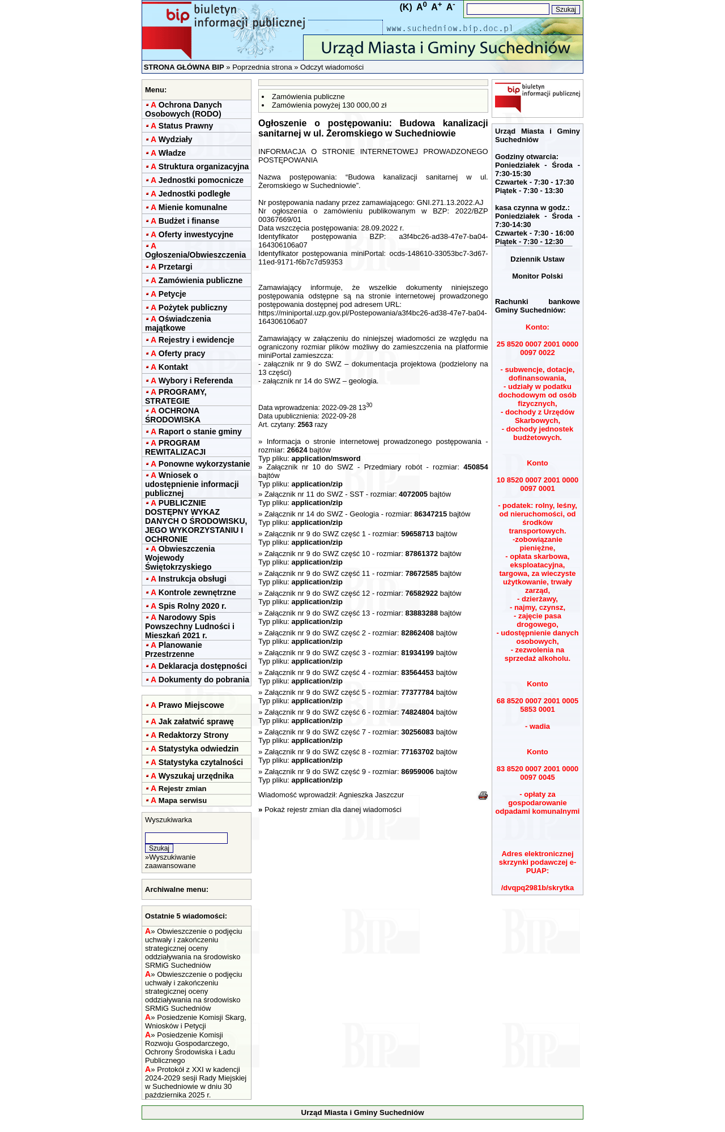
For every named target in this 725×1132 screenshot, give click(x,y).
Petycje (172, 293)
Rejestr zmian (183, 788)
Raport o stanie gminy (200, 431)
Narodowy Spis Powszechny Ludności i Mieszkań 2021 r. (189, 626)
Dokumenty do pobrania (204, 679)
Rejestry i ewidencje (196, 339)
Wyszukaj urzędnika (196, 775)
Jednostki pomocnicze (201, 180)
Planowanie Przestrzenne (173, 649)
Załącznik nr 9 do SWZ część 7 (315, 732)
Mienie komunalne (193, 207)
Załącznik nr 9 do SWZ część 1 (315, 533)
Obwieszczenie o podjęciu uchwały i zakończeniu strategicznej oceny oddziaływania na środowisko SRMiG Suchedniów (193, 948)
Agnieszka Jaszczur (371, 795)
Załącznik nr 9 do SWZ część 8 (315, 751)
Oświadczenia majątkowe (178, 323)
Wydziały (176, 139)
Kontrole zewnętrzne (197, 592)
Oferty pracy (182, 353)
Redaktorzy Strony (194, 735)
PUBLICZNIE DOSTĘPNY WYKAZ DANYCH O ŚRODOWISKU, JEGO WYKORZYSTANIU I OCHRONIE (196, 521)
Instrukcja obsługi (193, 578)
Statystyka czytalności (201, 762)
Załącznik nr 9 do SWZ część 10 (317, 553)
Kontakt (173, 366)
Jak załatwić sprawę (196, 721)
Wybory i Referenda (196, 380)
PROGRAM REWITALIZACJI (175, 447)
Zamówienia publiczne (201, 280)
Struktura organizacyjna (204, 166)
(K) (406, 7)
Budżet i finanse (189, 220)
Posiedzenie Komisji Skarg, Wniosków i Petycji (195, 1021)
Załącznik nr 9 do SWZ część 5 (315, 692)
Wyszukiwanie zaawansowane (170, 861)
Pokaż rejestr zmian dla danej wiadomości (333, 809)
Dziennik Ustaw (537, 259)
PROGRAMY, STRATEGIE (176, 396)
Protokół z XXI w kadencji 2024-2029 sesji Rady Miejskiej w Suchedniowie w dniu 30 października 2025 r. (195, 1082)
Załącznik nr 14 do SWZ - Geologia (322, 514)
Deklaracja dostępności (203, 665)
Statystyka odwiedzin (199, 748)
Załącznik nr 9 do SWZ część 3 (315, 652)
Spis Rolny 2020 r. (193, 605)
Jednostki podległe (195, 193)
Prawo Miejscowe (191, 705)
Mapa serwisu (183, 800)
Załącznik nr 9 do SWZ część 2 (315, 633)
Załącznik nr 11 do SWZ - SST (314, 494)
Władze (172, 152)
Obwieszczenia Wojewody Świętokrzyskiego (180, 557)
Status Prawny (186, 125)
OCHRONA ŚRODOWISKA (173, 415)
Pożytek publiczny (193, 307)
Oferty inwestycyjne (196, 234)
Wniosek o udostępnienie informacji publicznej (192, 484)
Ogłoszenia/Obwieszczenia (195, 254)
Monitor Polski (537, 276)
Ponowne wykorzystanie (204, 463)
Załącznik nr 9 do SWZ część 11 (317, 573)
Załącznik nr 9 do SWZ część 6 (315, 712)
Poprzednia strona (262, 67)
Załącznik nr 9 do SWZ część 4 (315, 672)
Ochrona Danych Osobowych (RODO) (183, 109)
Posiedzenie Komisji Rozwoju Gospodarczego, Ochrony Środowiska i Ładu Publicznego (190, 1048)
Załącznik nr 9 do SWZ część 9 (315, 771)
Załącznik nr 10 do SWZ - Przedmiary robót (345, 467)
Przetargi (176, 266)
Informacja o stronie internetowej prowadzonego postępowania (374, 441)
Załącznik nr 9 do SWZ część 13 (317, 613)
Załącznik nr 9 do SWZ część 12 (317, 593)
